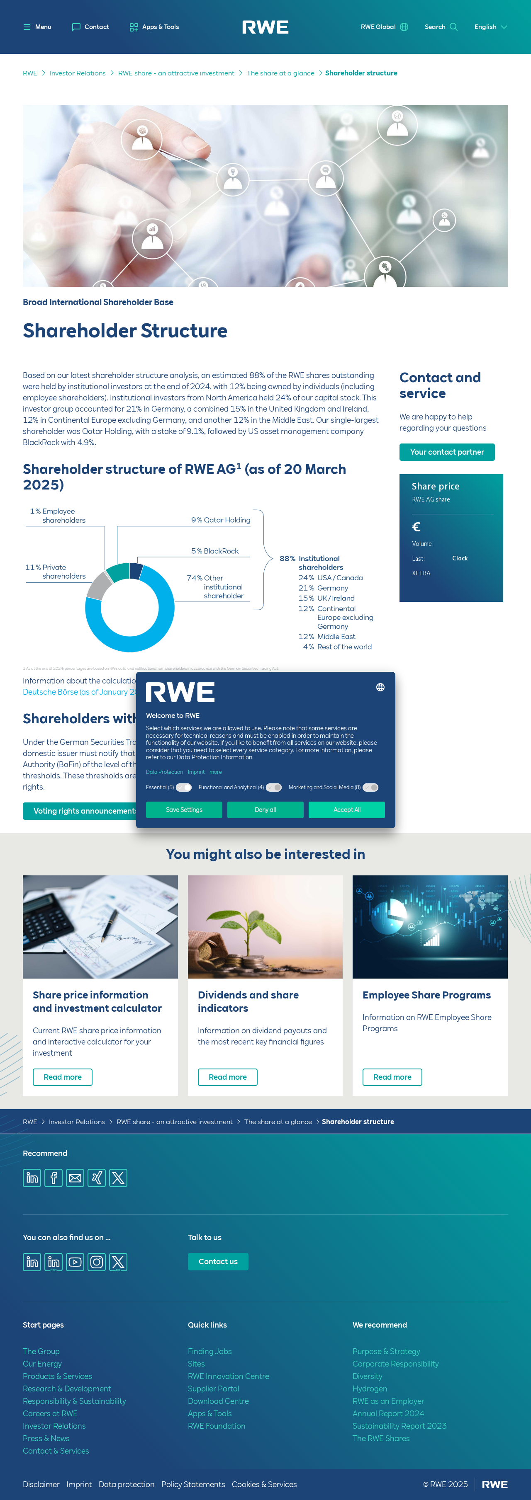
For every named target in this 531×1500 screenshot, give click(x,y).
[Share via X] (118, 1178)
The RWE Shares (381, 1438)
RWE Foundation (217, 1426)
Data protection (127, 1484)
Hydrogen (370, 1388)
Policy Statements (193, 1484)
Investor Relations (77, 1122)
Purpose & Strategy (386, 1351)
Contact (97, 27)
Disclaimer (41, 1484)
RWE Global (378, 27)
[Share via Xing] (97, 1178)
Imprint (79, 1484)
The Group (41, 1351)
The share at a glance (278, 1122)
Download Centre (218, 1401)
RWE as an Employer (388, 1401)
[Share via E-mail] (75, 1178)
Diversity (367, 1376)
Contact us (218, 1261)
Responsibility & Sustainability (74, 1401)
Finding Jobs (210, 1351)
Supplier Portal (213, 1388)
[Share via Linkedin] (32, 1178)
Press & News (46, 1438)
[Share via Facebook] (53, 1178)
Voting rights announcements (86, 811)
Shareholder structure (358, 1122)
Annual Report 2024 (388, 1413)
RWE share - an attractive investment (175, 1122)
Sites (196, 1363)
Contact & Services (56, 1451)
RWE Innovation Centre (228, 1376)
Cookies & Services (264, 1484)
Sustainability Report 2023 (400, 1426)
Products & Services (57, 1376)
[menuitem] (90, 27)
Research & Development (67, 1388)
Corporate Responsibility (396, 1363)
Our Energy (42, 1363)
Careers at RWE (50, 1413)
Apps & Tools (160, 27)
